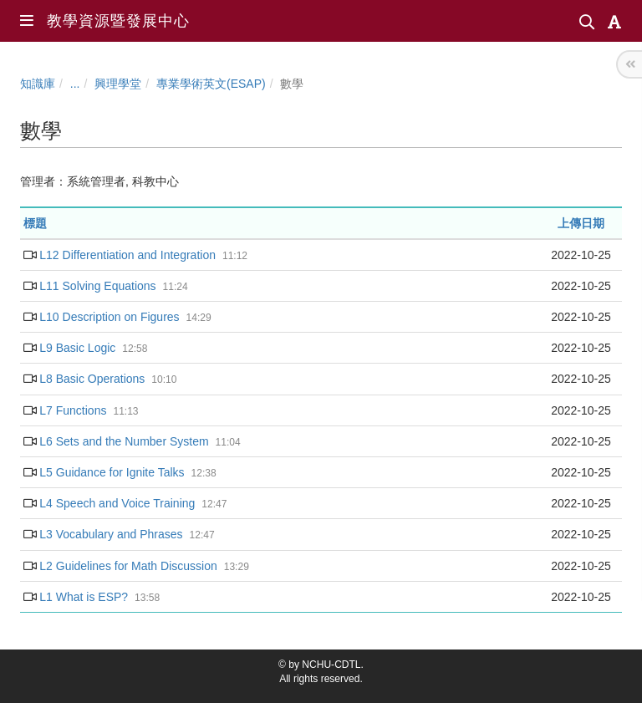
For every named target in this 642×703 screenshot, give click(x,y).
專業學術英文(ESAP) (211, 83)
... (75, 83)
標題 (35, 223)
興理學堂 (117, 83)
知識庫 (37, 83)
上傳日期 (581, 223)
